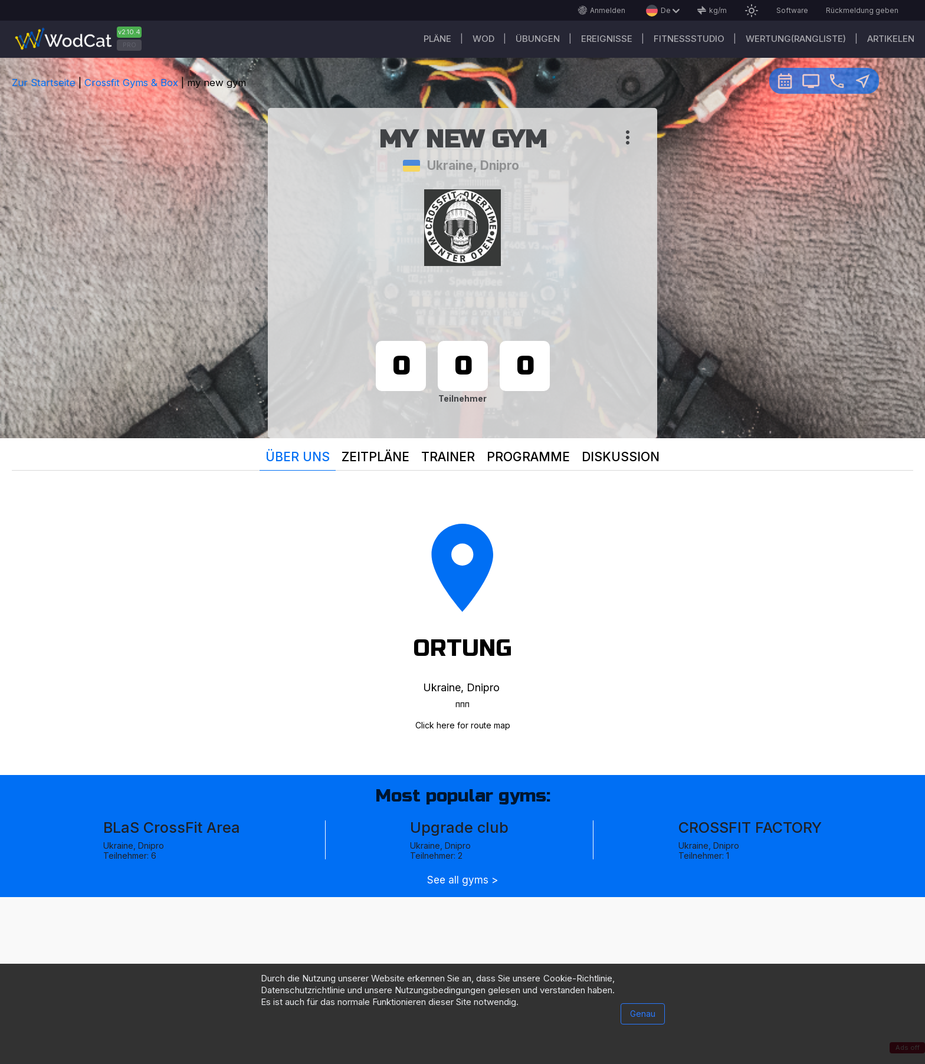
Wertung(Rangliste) (796, 38)
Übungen (538, 38)
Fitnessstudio (689, 38)
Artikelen (890, 38)
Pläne (437, 38)
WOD (483, 38)
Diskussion (621, 456)
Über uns (297, 456)
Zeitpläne (375, 456)
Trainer (448, 456)
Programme (528, 456)
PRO (129, 45)
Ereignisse (606, 38)
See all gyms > (462, 880)
